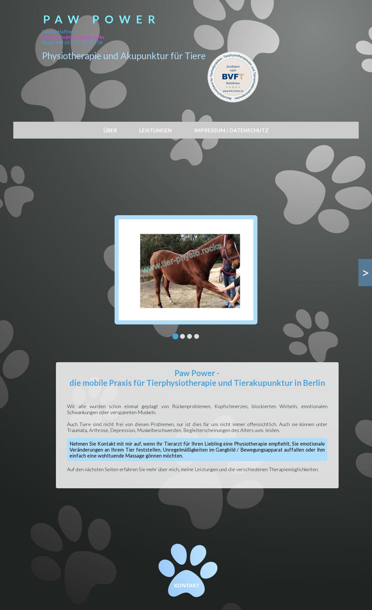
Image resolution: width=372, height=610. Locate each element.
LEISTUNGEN (155, 130)
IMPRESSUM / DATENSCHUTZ (231, 130)
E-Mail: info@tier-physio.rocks (73, 37)
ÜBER (110, 130)
